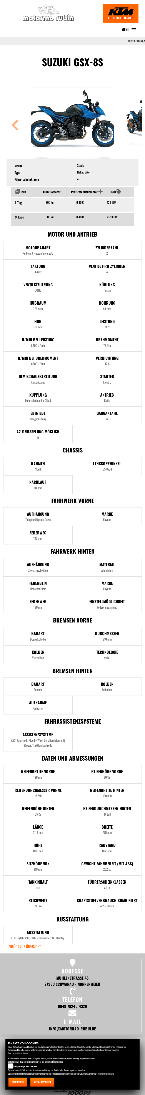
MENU (130, 30)
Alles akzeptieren (42, 1082)
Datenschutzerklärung (20, 1053)
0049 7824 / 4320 (72, 1006)
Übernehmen (18, 1082)
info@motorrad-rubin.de (72, 1029)
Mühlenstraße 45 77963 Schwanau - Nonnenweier (72, 981)
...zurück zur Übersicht (24, 946)
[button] (15, 125)
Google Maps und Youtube (25, 1066)
